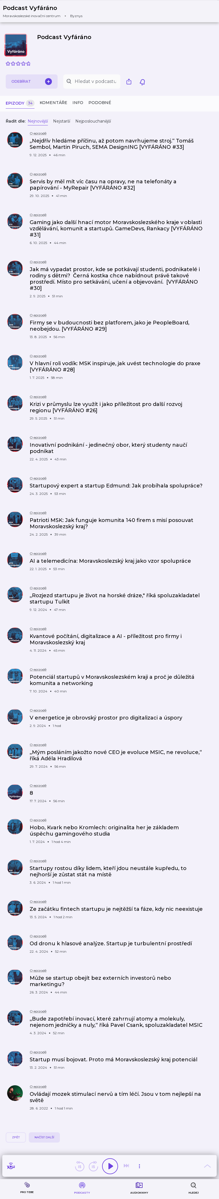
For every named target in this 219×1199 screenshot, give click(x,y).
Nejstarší (61, 121)
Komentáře (53, 102)
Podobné (99, 102)
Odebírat (31, 81)
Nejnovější (38, 121)
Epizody (20, 103)
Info (77, 102)
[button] (46, 11)
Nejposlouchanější (93, 121)
